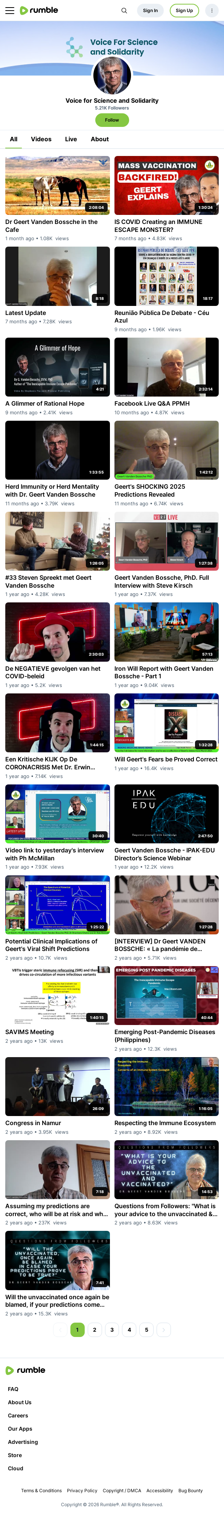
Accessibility (159, 1490)
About (100, 139)
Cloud (15, 1468)
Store (15, 1455)
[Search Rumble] (124, 10)
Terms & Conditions (41, 1490)
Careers (18, 1415)
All (13, 139)
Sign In (150, 10)
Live (71, 139)
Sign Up (184, 10)
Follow (112, 120)
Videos (41, 139)
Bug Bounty (190, 1490)
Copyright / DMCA (122, 1490)
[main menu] (10, 10)
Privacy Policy (82, 1490)
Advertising (23, 1442)
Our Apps (20, 1428)
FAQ (13, 1389)
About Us (20, 1402)
